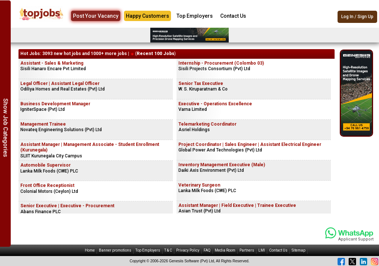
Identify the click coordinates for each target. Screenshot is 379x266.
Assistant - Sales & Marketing (51, 63)
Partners (246, 250)
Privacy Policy (187, 250)
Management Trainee (43, 124)
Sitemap (298, 250)
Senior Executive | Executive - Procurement (67, 205)
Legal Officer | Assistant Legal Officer (60, 83)
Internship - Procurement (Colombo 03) (221, 63)
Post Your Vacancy (95, 16)
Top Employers (195, 16)
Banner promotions (115, 250)
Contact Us (233, 16)
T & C (168, 250)
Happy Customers (147, 16)
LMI (261, 250)
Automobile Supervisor (45, 165)
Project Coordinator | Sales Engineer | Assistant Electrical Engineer (249, 144)
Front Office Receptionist (47, 185)
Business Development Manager (55, 103)
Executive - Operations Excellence (215, 103)
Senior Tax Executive (200, 83)
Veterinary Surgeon (199, 185)
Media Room (225, 250)
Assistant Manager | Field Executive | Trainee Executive (237, 205)
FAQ (207, 250)
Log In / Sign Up (357, 16)
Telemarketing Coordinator (207, 124)
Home (90, 250)
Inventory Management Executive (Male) (221, 164)
